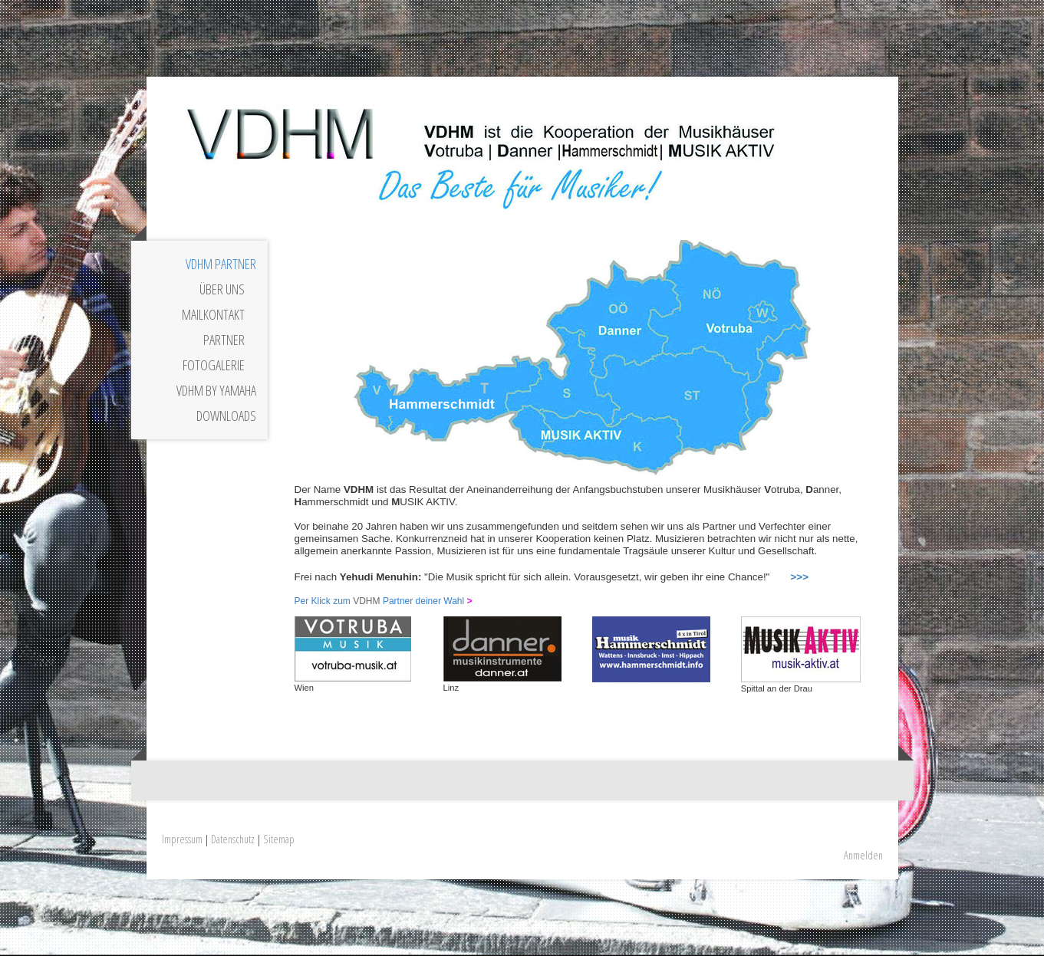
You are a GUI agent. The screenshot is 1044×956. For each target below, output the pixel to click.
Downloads (226, 415)
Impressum (182, 839)
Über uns (222, 289)
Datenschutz (233, 839)
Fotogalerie (214, 365)
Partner (224, 339)
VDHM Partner (221, 264)
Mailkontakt (213, 314)
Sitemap (279, 839)
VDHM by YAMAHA (216, 390)
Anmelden (863, 855)
